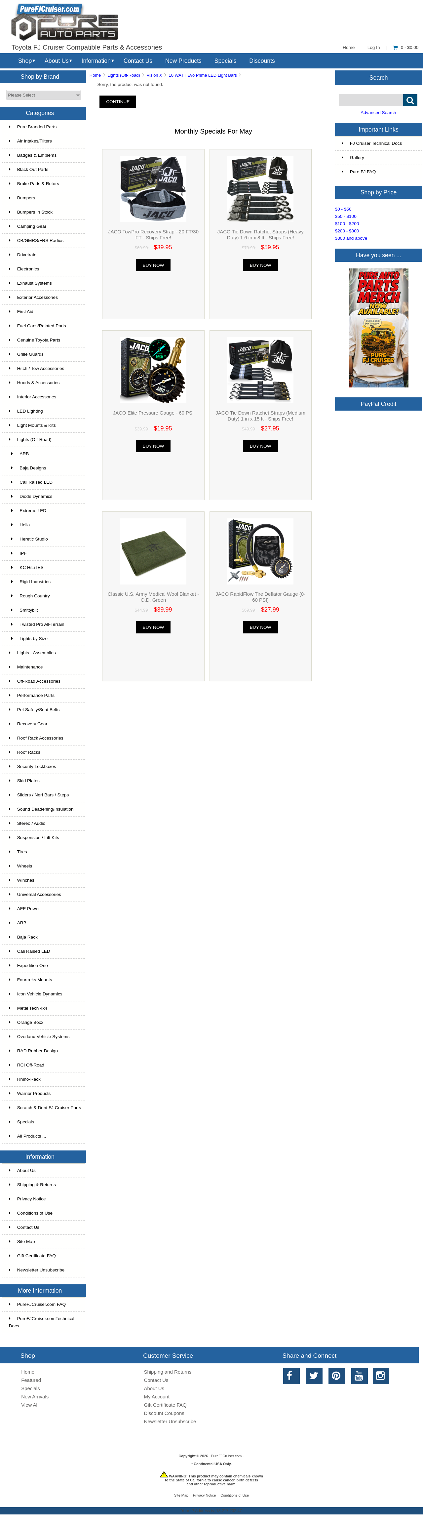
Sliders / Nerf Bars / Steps (39, 794)
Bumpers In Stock (31, 212)
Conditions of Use (31, 1213)
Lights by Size (28, 638)
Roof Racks (24, 752)
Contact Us (138, 61)
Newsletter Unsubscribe (37, 1269)
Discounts (262, 61)
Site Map (22, 1241)
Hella (19, 524)
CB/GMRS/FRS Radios (36, 240)
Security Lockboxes (32, 766)
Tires (18, 851)
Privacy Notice (27, 1198)
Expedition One (28, 965)
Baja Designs (27, 467)
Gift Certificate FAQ (32, 1255)
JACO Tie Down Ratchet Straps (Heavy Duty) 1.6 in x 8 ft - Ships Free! (260, 234)
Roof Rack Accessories (36, 738)
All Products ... (27, 1136)
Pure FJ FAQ (359, 171)
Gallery (353, 157)
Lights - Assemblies (32, 652)
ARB (19, 453)
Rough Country (29, 595)
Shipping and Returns (168, 1372)
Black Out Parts (28, 169)
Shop (25, 61)
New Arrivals (35, 1396)
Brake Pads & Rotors (34, 183)
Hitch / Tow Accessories (36, 368)
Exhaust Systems (30, 283)
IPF (18, 553)
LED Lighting (26, 411)
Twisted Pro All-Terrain (36, 624)
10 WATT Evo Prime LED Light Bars (203, 75)
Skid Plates (24, 780)
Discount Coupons (164, 1413)
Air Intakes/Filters (30, 141)
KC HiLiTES (26, 567)
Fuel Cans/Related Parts (37, 325)
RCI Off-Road (26, 1065)
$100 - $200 (347, 223)
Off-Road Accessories (34, 681)
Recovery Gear (28, 723)
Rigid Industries (30, 581)
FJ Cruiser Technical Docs (372, 143)
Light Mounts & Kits (32, 425)
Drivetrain (22, 254)
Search (378, 77)
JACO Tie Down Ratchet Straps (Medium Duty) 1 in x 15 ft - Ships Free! (260, 416)
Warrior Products (30, 1093)
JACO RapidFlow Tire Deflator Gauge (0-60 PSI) (260, 597)
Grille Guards (26, 354)
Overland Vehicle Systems (39, 1036)
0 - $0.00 (406, 47)
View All (29, 1405)
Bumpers (22, 197)
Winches (21, 880)
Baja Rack (23, 937)
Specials (225, 61)
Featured (31, 1380)
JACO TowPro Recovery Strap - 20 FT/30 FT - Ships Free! (153, 234)
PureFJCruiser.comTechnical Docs (41, 1322)
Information (96, 61)
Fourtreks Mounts (30, 979)
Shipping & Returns (32, 1184)
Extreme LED (27, 510)
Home (349, 47)
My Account (157, 1396)
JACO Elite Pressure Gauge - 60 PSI (153, 413)
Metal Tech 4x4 (28, 1008)
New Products (183, 61)
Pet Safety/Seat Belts (34, 709)
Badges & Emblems (33, 155)
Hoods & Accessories (34, 382)
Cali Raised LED (31, 482)
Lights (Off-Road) (123, 75)
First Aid (21, 311)
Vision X (154, 75)
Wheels (20, 866)
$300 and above (351, 238)
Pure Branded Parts (33, 126)
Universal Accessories (35, 894)
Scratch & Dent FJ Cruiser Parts (45, 1107)
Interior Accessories (33, 396)
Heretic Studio (28, 539)
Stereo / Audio (27, 823)
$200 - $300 (347, 230)
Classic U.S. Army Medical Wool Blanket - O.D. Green (153, 597)
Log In (373, 47)
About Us (57, 61)
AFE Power (24, 908)
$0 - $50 (343, 209)
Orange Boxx (26, 1022)
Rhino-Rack (25, 1079)
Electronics (24, 268)
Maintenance (26, 666)
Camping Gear (27, 226)
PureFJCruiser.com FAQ (37, 1304)
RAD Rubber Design (33, 1050)
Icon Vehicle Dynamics (35, 993)
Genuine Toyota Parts (34, 340)
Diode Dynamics (31, 496)
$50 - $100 (346, 216)
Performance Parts (32, 695)
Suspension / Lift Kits (34, 837)
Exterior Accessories (33, 297)
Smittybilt (23, 610)
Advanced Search (378, 112)
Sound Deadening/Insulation (41, 809)
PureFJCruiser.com (226, 1456)
